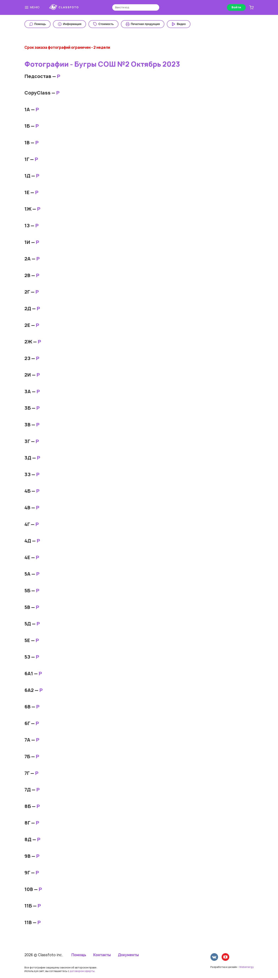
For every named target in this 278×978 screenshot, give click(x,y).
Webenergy (246, 967)
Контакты (102, 955)
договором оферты (82, 971)
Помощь (78, 955)
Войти (236, 7)
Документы (128, 955)
